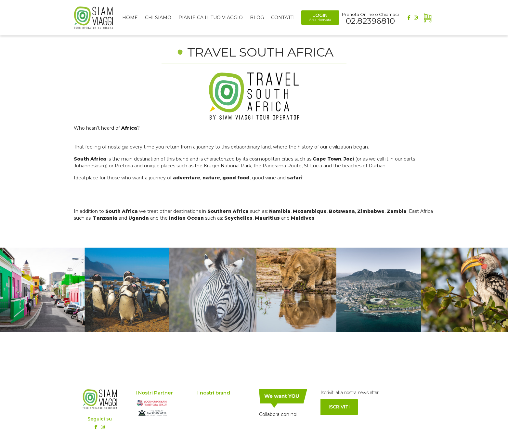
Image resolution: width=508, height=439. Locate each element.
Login (320, 17)
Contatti (283, 17)
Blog (257, 17)
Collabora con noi (278, 414)
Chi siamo (158, 17)
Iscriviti (339, 407)
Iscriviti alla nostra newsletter (350, 392)
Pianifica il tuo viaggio (210, 17)
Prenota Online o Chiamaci (370, 18)
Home (130, 17)
